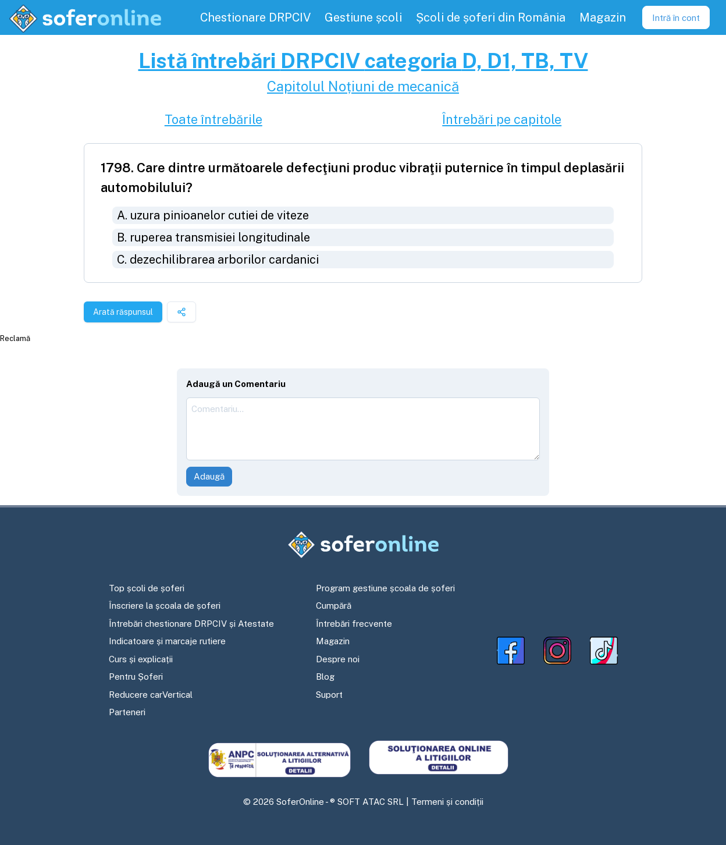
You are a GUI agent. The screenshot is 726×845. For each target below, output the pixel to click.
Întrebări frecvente (354, 624)
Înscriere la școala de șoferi (164, 605)
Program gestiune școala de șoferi (385, 588)
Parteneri (127, 712)
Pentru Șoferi (136, 676)
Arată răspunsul (123, 312)
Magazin (333, 641)
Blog (325, 676)
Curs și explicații (141, 659)
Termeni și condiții (447, 802)
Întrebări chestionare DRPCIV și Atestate (191, 624)
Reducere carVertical (151, 695)
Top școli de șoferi (146, 588)
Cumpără (333, 605)
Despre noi (338, 659)
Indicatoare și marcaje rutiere (167, 641)
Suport (329, 695)
